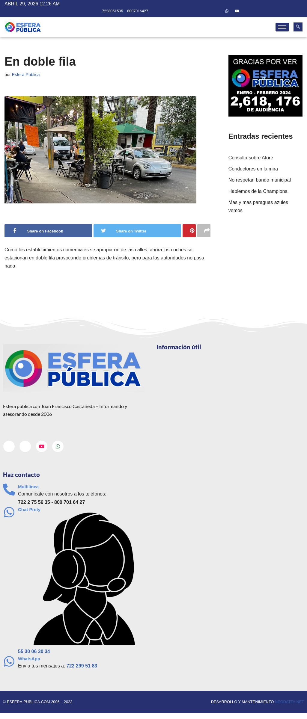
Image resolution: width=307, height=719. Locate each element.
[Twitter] (216, 11)
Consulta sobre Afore (250, 157)
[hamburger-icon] (282, 27)
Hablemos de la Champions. (258, 191)
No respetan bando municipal (259, 179)
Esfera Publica (26, 74)
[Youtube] (237, 11)
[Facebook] (206, 11)
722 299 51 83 (82, 665)
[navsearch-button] (298, 26)
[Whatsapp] (226, 11)
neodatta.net (289, 702)
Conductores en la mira (253, 168)
